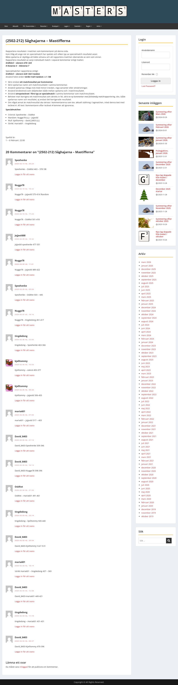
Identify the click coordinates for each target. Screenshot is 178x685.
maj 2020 (145, 492)
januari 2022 (147, 422)
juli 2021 (145, 443)
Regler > (89, 26)
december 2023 (148, 345)
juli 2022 (145, 401)
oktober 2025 (147, 276)
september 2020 (148, 478)
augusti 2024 (147, 321)
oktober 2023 (147, 352)
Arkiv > (99, 26)
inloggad (24, 667)
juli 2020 (145, 485)
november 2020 (148, 471)
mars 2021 (146, 457)
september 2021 (148, 436)
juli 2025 (145, 286)
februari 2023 (147, 377)
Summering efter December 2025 (164, 163)
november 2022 (148, 387)
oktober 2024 (147, 314)
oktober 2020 (147, 474)
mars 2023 (146, 373)
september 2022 (148, 394)
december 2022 (148, 384)
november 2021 (148, 429)
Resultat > (43, 26)
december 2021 (148, 425)
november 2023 (148, 349)
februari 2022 (147, 418)
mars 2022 (146, 415)
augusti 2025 (147, 283)
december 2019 (148, 509)
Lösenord (146, 62)
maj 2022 (145, 408)
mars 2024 (146, 335)
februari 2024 (147, 338)
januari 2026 (147, 265)
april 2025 (146, 293)
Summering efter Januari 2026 (164, 138)
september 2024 (148, 318)
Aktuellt (15, 26)
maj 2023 (145, 366)
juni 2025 (145, 290)
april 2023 (146, 370)
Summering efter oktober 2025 (164, 220)
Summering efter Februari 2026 (164, 125)
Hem (6, 26)
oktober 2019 (147, 516)
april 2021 (146, 453)
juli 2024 (145, 324)
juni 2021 (145, 446)
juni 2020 (145, 488)
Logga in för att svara (24, 174)
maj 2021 (145, 450)
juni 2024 (145, 328)
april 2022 (146, 412)
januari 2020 (147, 506)
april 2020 (146, 495)
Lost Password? (148, 86)
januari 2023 (147, 380)
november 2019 (148, 512)
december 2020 (148, 467)
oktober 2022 (147, 391)
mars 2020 (146, 499)
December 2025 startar (163, 190)
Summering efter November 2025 (164, 206)
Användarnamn (148, 50)
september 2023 (148, 356)
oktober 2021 (147, 432)
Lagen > (67, 26)
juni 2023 (145, 363)
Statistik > (77, 26)
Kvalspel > (55, 26)
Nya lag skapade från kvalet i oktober (163, 234)
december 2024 (148, 307)
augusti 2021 (147, 439)
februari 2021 (147, 460)
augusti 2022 (147, 398)
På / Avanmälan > (29, 26)
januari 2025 (147, 304)
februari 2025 (147, 300)
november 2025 (148, 272)
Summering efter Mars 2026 (164, 112)
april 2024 (146, 331)
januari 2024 (147, 342)
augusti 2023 (147, 359)
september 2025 (148, 279)
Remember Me (148, 74)
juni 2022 (145, 405)
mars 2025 (146, 297)
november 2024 (148, 311)
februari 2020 (147, 502)
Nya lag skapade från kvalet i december (163, 177)
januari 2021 (147, 464)
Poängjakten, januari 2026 (162, 151)
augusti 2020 (147, 481)
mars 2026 (146, 262)
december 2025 (148, 269)
